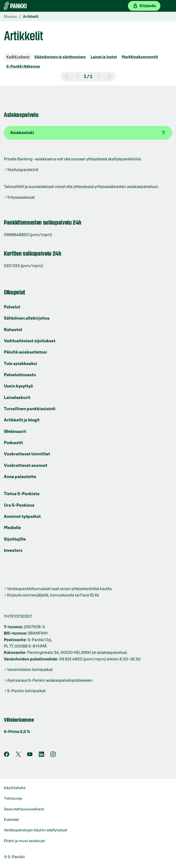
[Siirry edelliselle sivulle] (77, 77)
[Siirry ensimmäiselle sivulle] (67, 77)
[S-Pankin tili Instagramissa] (53, 756)
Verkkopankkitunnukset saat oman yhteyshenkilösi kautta (59, 589)
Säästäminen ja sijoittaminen (60, 57)
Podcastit (13, 443)
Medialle (12, 528)
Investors (13, 550)
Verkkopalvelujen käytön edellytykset (35, 830)
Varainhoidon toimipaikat (30, 670)
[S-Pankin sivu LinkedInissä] (41, 756)
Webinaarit (15, 431)
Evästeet (11, 820)
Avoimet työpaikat (22, 516)
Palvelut (12, 307)
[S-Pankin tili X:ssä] (18, 756)
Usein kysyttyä (18, 386)
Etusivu (10, 17)
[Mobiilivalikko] (168, 6)
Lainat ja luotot (104, 57)
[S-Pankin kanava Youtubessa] (29, 756)
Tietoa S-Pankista (22, 494)
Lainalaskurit (17, 398)
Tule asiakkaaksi (20, 364)
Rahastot (13, 330)
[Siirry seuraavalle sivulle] (98, 77)
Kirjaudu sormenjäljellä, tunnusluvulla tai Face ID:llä (53, 595)
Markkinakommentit (140, 57)
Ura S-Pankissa (19, 505)
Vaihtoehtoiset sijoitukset (29, 341)
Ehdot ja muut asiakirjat (24, 841)
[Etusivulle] (15, 6)
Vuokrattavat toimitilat (27, 454)
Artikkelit (31, 17)
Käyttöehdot (15, 788)
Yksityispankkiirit (22, 170)
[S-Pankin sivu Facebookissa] (6, 756)
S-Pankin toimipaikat (26, 691)
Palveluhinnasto (20, 375)
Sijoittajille (15, 539)
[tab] (18, 57)
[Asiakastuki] (88, 133)
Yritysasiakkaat (21, 197)
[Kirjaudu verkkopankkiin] (144, 6)
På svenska (110, 6)
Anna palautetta (20, 477)
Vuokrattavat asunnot (25, 465)
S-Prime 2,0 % (17, 732)
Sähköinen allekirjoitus (27, 318)
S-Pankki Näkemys (23, 66)
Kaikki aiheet (18, 57)
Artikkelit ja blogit (22, 420)
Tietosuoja (13, 798)
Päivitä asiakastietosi (25, 352)
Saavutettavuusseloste (24, 809)
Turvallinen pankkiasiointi (29, 409)
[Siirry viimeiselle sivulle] (109, 77)
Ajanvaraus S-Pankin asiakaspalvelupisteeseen (50, 680)
